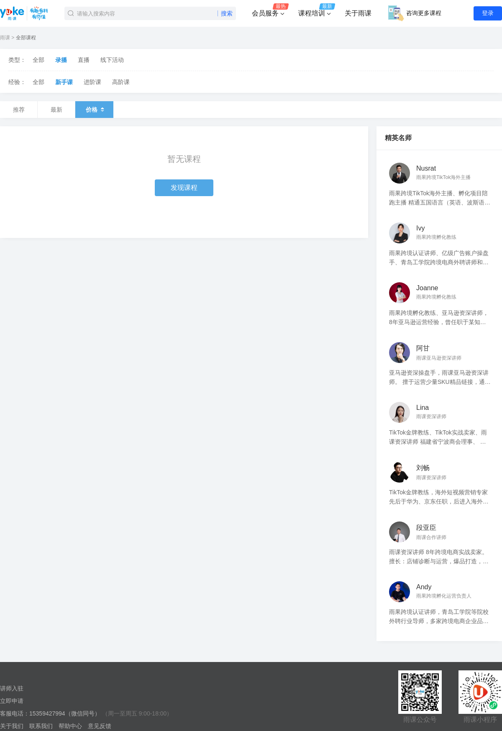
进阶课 (92, 82)
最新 (56, 109)
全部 (38, 59)
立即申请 (11, 701)
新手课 (64, 82)
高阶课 (121, 82)
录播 (61, 59)
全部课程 (26, 38)
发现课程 (184, 187)
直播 (84, 59)
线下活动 (112, 59)
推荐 (19, 109)
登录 (488, 13)
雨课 (5, 38)
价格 (94, 109)
